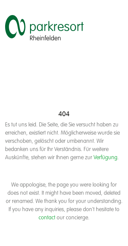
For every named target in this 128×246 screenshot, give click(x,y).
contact (47, 218)
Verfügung (105, 158)
